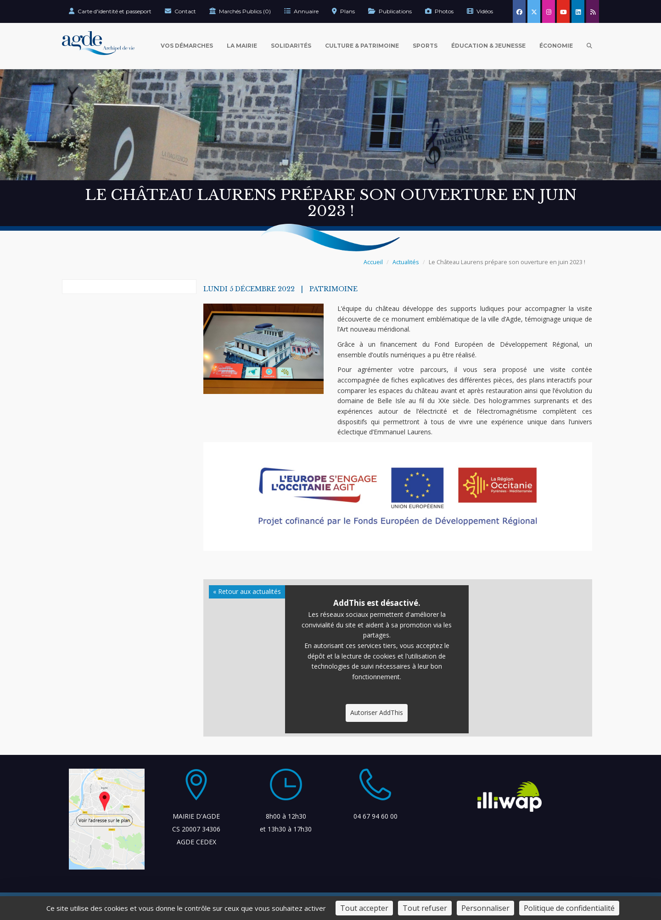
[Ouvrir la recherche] (589, 46)
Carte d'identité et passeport (110, 11)
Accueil (373, 262)
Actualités (405, 262)
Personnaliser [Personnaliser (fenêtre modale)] (485, 908)
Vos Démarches (187, 45)
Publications (390, 11)
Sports (425, 45)
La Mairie (242, 45)
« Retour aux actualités (247, 591)
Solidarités (291, 45)
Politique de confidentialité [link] (569, 908)
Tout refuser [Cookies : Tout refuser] (425, 908)
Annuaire (301, 11)
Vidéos (480, 11)
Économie (556, 45)
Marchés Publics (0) (240, 11)
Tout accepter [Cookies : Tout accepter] (364, 908)
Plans (343, 11)
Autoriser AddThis (376, 712)
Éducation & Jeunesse (488, 45)
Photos (439, 11)
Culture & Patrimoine (362, 45)
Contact (180, 11)
